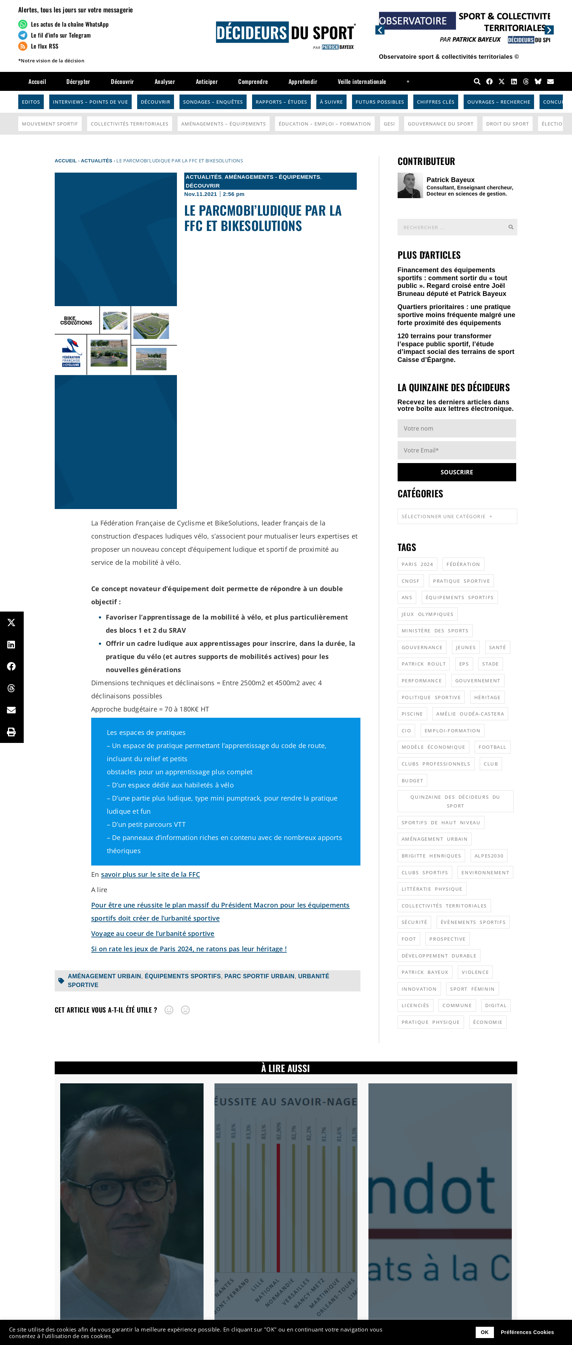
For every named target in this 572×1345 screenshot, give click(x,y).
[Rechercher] (511, 227)
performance (422, 680)
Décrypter (78, 81)
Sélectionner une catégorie (447, 516)
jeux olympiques (428, 614)
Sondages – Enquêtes (213, 102)
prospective (447, 939)
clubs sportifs (425, 872)
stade (490, 663)
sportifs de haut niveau (441, 822)
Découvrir (122, 81)
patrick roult (424, 663)
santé (497, 647)
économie (488, 1022)
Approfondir (303, 81)
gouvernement (477, 680)
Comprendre (253, 81)
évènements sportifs (473, 922)
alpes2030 (489, 855)
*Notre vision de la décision (51, 60)
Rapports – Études (281, 102)
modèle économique (433, 747)
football (493, 747)
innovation (419, 989)
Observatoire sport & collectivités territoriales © (449, 57)
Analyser (165, 81)
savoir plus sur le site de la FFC (150, 874)
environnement (485, 872)
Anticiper (207, 81)
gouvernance (422, 647)
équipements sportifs (183, 976)
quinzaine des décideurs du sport (455, 801)
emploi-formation (453, 730)
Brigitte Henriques (431, 855)
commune (457, 1005)
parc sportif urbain (259, 976)
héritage (487, 697)
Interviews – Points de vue (90, 102)
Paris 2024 (417, 564)
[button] (379, 29)
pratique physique (431, 1022)
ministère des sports (435, 630)
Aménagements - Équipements (272, 177)
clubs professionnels (436, 763)
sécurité (415, 922)
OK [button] (485, 1332)
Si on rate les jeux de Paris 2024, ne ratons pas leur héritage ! (189, 948)
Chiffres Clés (436, 102)
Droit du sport (507, 123)
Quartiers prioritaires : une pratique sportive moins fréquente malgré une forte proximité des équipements (456, 314)
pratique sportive (461, 581)
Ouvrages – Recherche (498, 102)
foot (409, 939)
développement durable (439, 955)
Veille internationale (362, 81)
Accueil (37, 81)
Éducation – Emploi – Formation (325, 123)
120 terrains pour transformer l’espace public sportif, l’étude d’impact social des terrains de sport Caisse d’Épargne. (456, 347)
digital (496, 1005)
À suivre (331, 102)
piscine (412, 713)
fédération (463, 564)
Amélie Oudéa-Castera (470, 713)
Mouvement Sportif (50, 123)
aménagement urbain (104, 976)
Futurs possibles (380, 102)
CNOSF (411, 581)
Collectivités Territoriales (130, 123)
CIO (406, 730)
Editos (31, 102)
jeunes (466, 647)
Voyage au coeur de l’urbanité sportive (152, 933)
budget (413, 780)
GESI (389, 123)
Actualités (96, 160)
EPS (464, 663)
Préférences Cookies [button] (527, 1332)
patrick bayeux (425, 972)
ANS (407, 597)
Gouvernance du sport (441, 123)
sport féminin (472, 989)
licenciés (415, 1005)
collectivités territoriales (444, 905)
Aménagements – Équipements (223, 123)
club (491, 763)
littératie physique (432, 889)
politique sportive (431, 697)
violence (475, 972)
